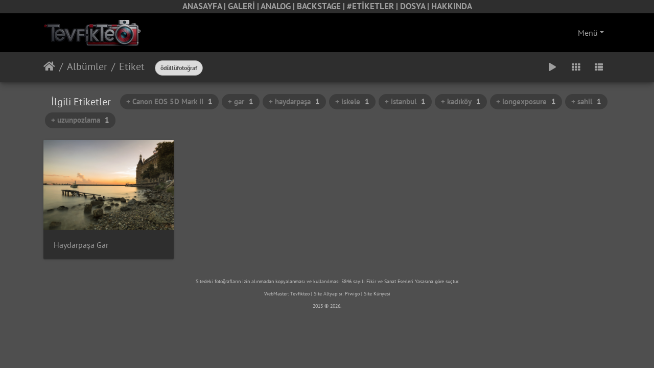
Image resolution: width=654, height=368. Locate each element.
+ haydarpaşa (294, 101)
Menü (588, 33)
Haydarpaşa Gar (81, 245)
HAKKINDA (451, 6)
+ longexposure (526, 101)
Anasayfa (49, 66)
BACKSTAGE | (322, 6)
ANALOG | (279, 6)
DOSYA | (415, 6)
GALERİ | (244, 6)
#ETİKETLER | (373, 6)
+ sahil (586, 101)
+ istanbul (405, 101)
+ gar (240, 101)
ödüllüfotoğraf (178, 68)
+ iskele (352, 101)
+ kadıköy (461, 101)
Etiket (132, 66)
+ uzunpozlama (80, 120)
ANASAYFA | (205, 6)
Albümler (87, 66)
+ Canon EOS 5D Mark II (169, 101)
